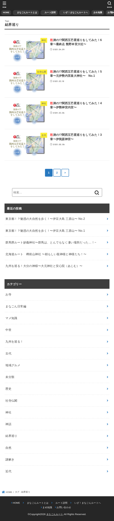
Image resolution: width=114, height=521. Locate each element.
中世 (8, 329)
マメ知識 (11, 318)
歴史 (8, 388)
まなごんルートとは (26, 12)
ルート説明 (49, 12)
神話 (8, 424)
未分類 (9, 377)
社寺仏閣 (11, 400)
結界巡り (11, 435)
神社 (8, 412)
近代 (8, 471)
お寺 (8, 294)
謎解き (9, 459)
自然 (8, 447)
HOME (6, 12)
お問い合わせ (64, 507)
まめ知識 (97, 12)
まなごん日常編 (15, 306)
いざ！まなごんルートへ (74, 12)
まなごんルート (54, 514)
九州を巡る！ (14, 341)
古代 (8, 353)
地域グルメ (12, 365)
